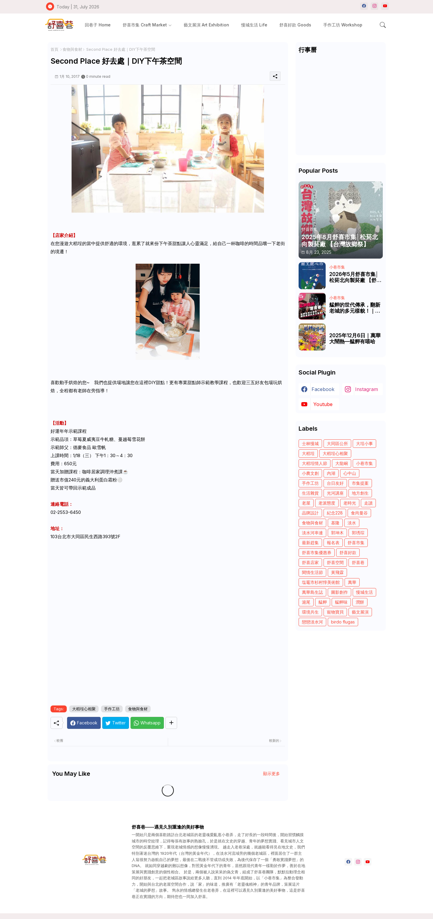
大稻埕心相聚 (84, 708)
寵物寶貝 (335, 611)
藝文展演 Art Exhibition (206, 24)
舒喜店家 (310, 562)
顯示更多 (271, 773)
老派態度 (326, 502)
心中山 (349, 473)
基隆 (335, 522)
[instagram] (374, 6)
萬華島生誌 (312, 592)
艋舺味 (341, 602)
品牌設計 (310, 512)
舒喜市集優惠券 (316, 552)
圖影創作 (339, 592)
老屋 (306, 502)
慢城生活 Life (254, 24)
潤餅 (360, 602)
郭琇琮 (358, 532)
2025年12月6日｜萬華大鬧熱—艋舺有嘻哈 (355, 338)
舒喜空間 (335, 562)
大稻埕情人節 (314, 463)
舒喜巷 (358, 562)
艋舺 (322, 602)
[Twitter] (115, 723)
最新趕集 (310, 542)
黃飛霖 (337, 572)
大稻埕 (308, 453)
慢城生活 (364, 592)
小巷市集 (364, 463)
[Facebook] (84, 723)
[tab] (98, 25)
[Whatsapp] (147, 723)
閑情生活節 (312, 572)
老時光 (349, 502)
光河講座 (335, 493)
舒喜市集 (356, 542)
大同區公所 (337, 443)
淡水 (352, 522)
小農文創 (310, 473)
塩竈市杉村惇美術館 (321, 582)
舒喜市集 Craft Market (145, 24)
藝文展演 (360, 611)
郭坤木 (337, 532)
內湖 (331, 473)
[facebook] (364, 6)
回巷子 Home (98, 24)
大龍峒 (341, 463)
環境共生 (310, 611)
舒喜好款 (347, 552)
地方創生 (360, 493)
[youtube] (385, 6)
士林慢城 (310, 443)
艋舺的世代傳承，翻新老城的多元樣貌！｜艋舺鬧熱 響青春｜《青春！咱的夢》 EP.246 (354, 308)
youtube (323, 404)
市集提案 (360, 483)
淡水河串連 (312, 532)
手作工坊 (112, 708)
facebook (323, 389)
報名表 (333, 542)
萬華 (352, 582)
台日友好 (335, 483)
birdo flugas (343, 621)
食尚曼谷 (359, 512)
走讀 (368, 502)
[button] (383, 25)
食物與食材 (72, 49)
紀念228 (335, 512)
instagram (366, 389)
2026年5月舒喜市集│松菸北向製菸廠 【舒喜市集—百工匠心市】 (355, 277)
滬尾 (306, 602)
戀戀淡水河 (312, 621)
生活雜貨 (310, 493)
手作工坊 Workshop (342, 24)
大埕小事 (364, 443)
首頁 (54, 49)
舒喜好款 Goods (295, 24)
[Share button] (171, 723)
